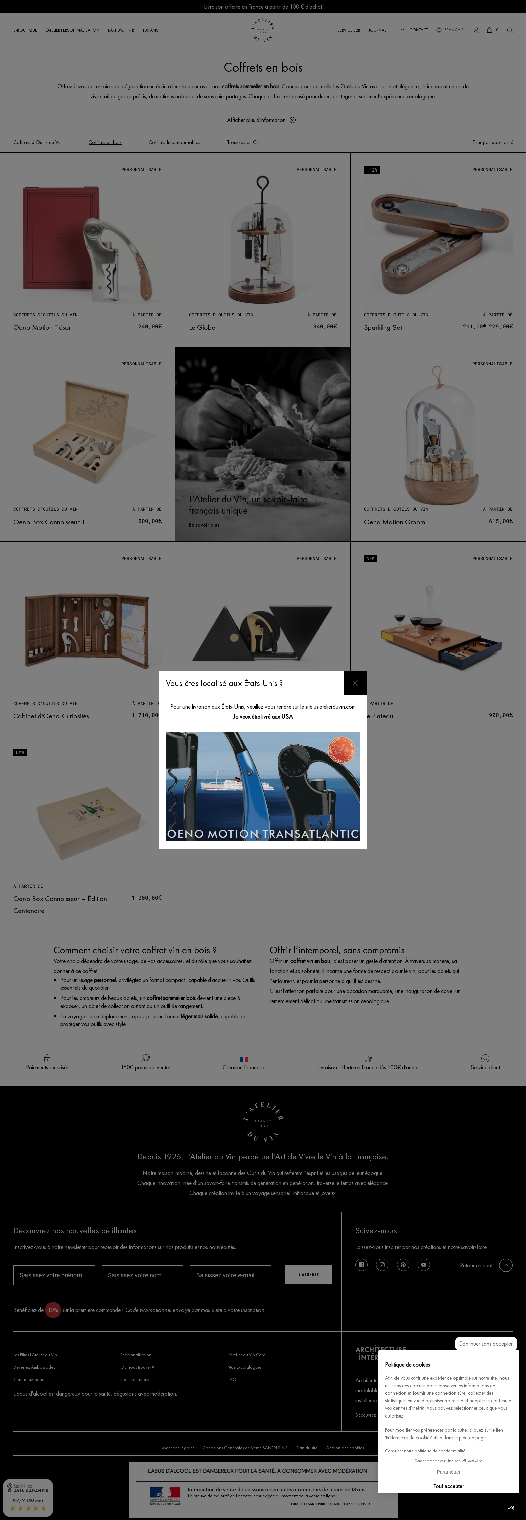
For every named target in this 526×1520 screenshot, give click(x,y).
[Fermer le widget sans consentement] (486, 1344)
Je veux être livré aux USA (263, 716)
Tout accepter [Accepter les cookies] (449, 1486)
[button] (511, 1508)
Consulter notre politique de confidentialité (425, 1451)
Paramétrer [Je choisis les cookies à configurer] (448, 1472)
